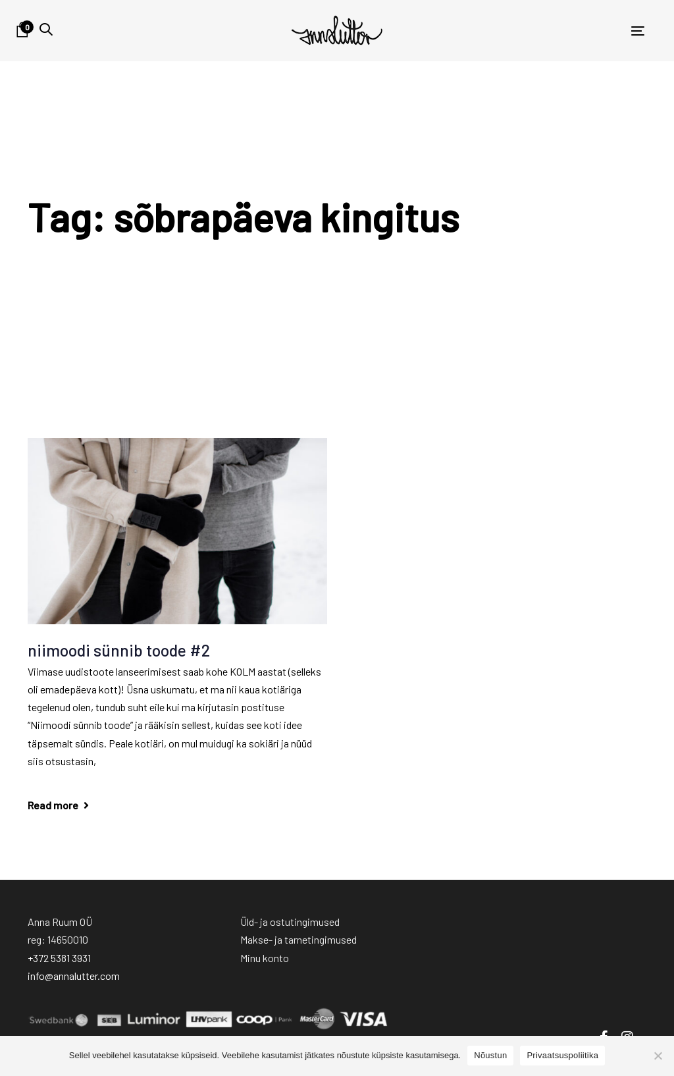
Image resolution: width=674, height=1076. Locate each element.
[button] (46, 29)
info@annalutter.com (74, 975)
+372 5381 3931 (59, 958)
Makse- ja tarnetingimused (298, 939)
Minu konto (264, 958)
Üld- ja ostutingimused (290, 921)
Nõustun (490, 1055)
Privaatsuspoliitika (562, 1055)
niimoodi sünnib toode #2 (119, 650)
